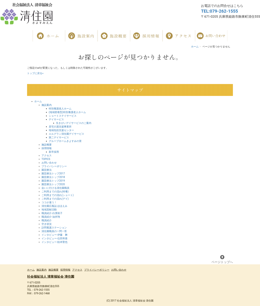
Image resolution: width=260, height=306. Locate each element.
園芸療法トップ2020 (53, 184)
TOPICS (46, 159)
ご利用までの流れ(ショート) (58, 195)
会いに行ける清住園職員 (55, 187)
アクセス (47, 155)
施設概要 (47, 144)
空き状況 (47, 224)
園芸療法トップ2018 (53, 177)
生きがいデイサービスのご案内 (73, 123)
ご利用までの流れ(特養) (55, 191)
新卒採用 (54, 151)
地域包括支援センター (61, 130)
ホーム (195, 46)
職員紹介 (47, 220)
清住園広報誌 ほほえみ (54, 205)
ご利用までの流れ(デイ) (55, 198)
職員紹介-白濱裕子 (52, 213)
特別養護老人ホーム (60, 108)
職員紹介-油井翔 (51, 216)
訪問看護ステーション (54, 227)
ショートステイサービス (63, 115)
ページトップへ (222, 259)
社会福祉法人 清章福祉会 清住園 (50, 276)
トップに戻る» (35, 73)
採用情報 (47, 148)
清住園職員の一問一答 (54, 231)
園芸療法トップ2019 (53, 180)
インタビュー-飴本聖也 (55, 242)
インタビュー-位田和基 (55, 238)
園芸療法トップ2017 (53, 173)
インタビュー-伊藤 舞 (55, 234)
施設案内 (47, 105)
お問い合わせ (49, 162)
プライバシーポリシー (54, 166)
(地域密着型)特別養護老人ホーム (67, 112)
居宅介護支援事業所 (60, 126)
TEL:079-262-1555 (219, 11)
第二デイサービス (59, 137)
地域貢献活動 (49, 209)
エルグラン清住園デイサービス (66, 133)
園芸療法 (47, 169)
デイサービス (56, 119)
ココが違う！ (49, 202)
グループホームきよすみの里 (65, 141)
